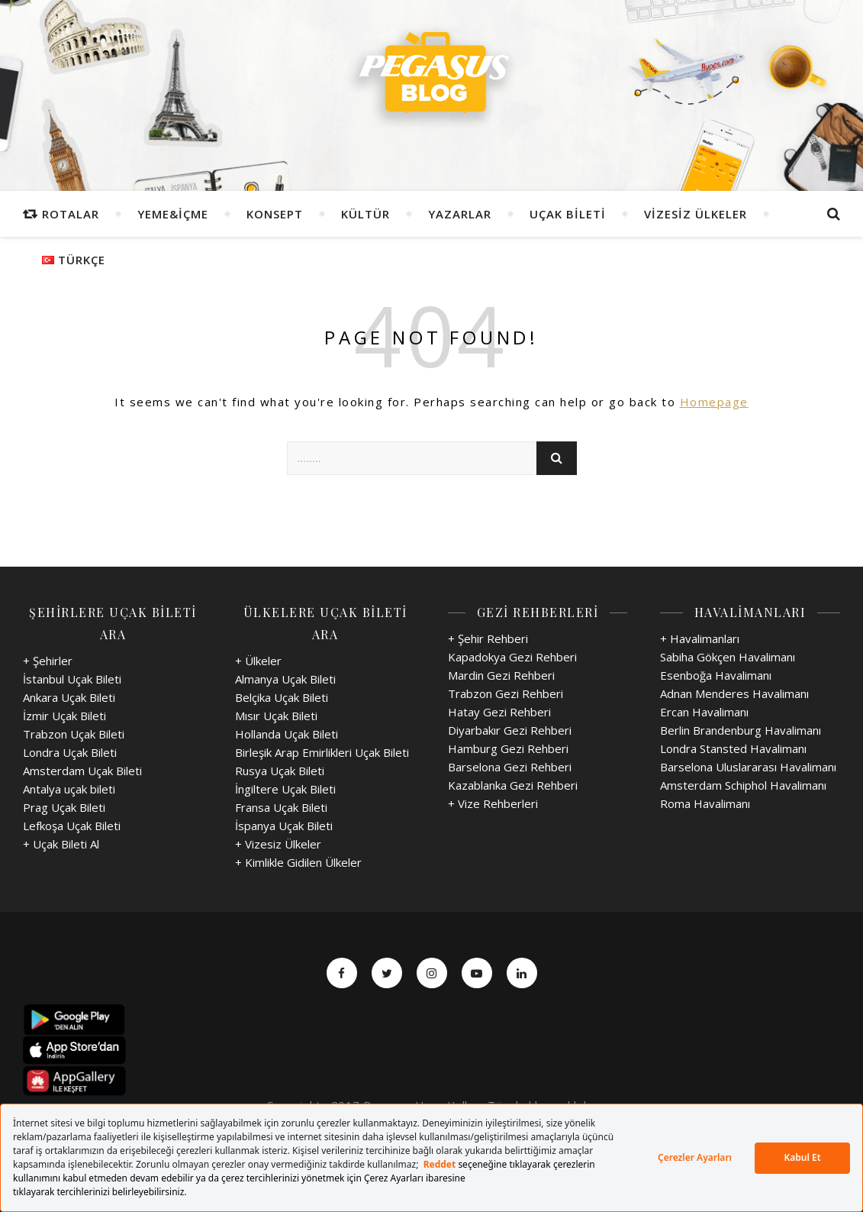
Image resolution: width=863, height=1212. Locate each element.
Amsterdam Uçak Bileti (82, 770)
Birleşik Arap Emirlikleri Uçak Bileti (322, 752)
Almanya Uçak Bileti (285, 679)
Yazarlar (459, 213)
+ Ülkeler (258, 660)
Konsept (274, 213)
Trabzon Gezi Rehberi (505, 693)
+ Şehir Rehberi (488, 638)
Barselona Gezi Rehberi (510, 766)
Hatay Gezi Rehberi (499, 711)
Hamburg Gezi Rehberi (508, 748)
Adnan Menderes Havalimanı (734, 693)
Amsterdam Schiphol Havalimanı (743, 785)
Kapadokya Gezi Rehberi (512, 656)
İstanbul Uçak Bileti (72, 679)
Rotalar (70, 213)
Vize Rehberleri (498, 803)
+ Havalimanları (699, 638)
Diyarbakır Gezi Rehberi (510, 730)
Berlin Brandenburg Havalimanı (740, 730)
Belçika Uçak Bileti (281, 697)
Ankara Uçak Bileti (69, 697)
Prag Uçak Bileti (64, 807)
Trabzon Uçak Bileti (73, 734)
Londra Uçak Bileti (70, 752)
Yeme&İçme (172, 213)
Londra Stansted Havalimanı (733, 748)
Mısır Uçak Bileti (276, 715)
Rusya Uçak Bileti (279, 770)
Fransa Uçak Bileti (281, 807)
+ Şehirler (47, 660)
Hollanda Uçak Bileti (286, 734)
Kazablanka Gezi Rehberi (513, 785)
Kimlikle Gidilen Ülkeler (303, 862)
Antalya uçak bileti (69, 789)
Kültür (365, 213)
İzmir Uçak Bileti (64, 715)
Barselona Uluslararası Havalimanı (748, 766)
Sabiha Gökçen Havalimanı (727, 656)
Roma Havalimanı (705, 803)
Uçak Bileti (568, 213)
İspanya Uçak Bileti (284, 825)
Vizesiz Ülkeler (695, 213)
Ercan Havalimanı (704, 711)
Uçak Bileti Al (66, 844)
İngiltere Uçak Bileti (285, 789)
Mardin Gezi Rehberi (501, 675)
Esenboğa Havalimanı (715, 675)
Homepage (714, 401)
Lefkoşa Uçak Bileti (72, 825)
